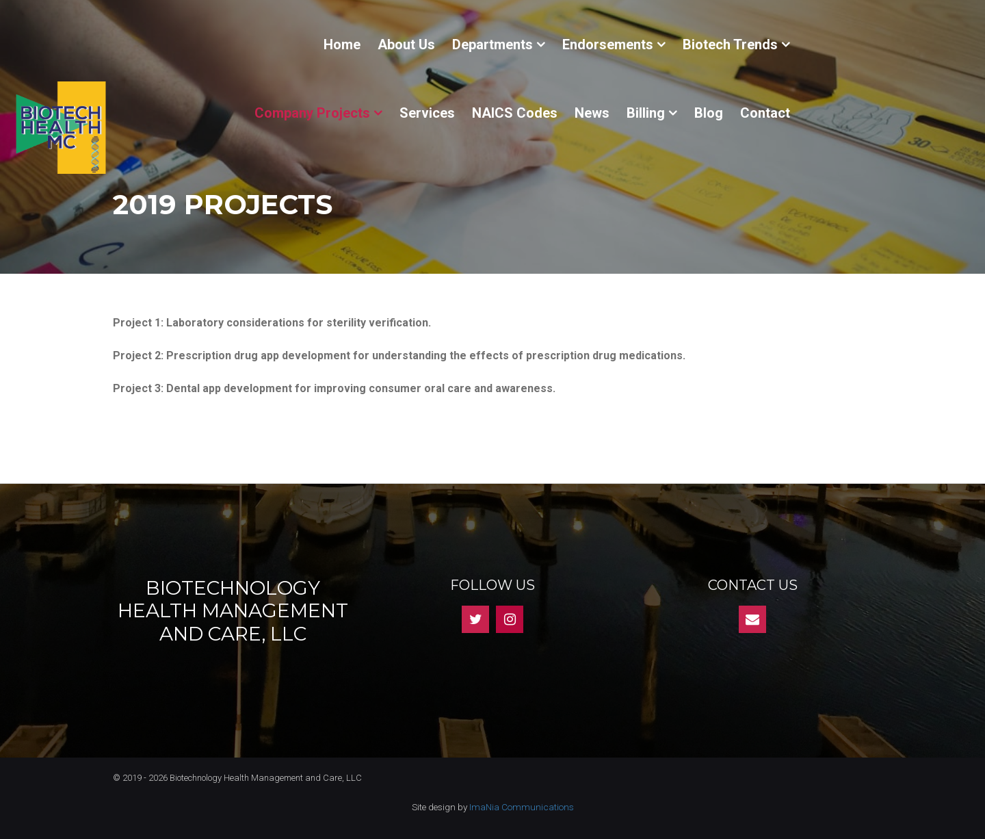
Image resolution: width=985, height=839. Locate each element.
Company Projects (312, 113)
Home (342, 44)
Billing (646, 113)
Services (427, 113)
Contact (765, 113)
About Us (406, 44)
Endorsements (607, 44)
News (592, 113)
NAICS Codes (514, 113)
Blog (708, 113)
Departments (492, 44)
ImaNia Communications (521, 806)
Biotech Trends (730, 44)
